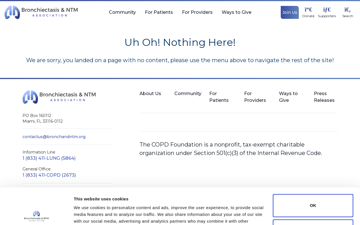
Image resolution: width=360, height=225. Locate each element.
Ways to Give (236, 15)
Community (122, 15)
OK (313, 169)
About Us (150, 93)
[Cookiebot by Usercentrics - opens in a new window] (36, 214)
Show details (87, 214)
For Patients (159, 15)
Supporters (327, 16)
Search (348, 16)
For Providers (197, 15)
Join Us (290, 12)
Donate (308, 16)
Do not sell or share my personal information (313, 194)
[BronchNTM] (41, 12)
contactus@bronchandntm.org (54, 136)
